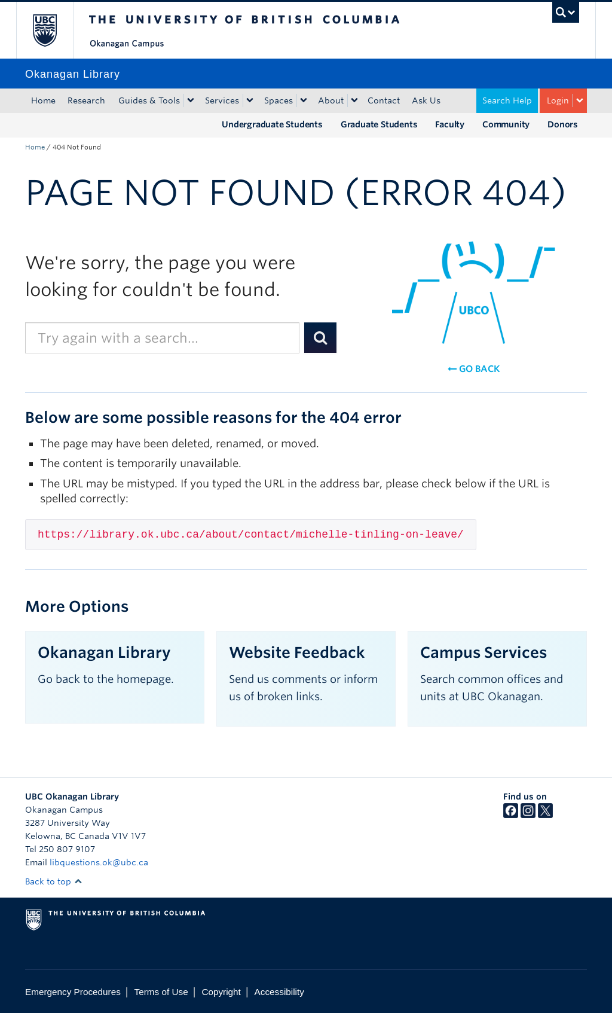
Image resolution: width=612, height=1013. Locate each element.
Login (558, 100)
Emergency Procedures (73, 992)
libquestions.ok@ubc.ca (99, 862)
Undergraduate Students (272, 124)
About (331, 100)
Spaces (278, 100)
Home (43, 100)
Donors (562, 124)
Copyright (220, 992)
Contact (384, 100)
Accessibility (279, 992)
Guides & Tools (149, 100)
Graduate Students (379, 124)
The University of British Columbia (53, 30)
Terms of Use (161, 992)
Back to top (53, 881)
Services (222, 100)
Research (86, 100)
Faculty (449, 124)
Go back (474, 369)
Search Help (507, 100)
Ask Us (426, 100)
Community (506, 124)
